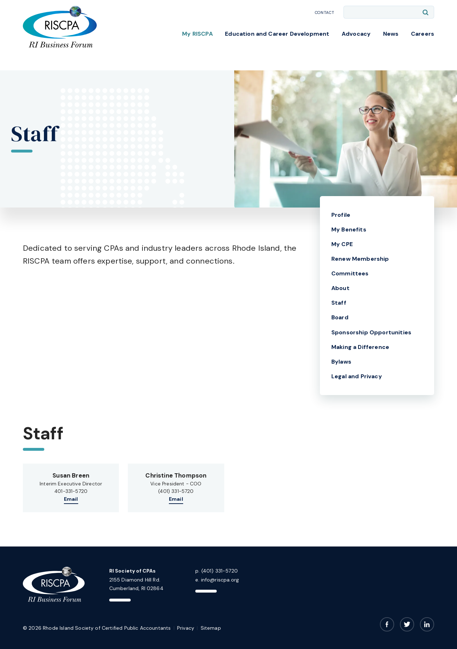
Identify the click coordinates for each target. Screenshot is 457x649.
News (391, 34)
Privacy (185, 628)
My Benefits (348, 229)
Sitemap (211, 628)
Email (71, 499)
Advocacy (356, 34)
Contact (325, 12)
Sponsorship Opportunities (371, 332)
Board (339, 317)
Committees (350, 273)
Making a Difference (360, 347)
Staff (338, 302)
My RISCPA (197, 34)
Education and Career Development (277, 34)
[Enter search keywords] (388, 12)
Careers (422, 34)
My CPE (342, 244)
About (340, 288)
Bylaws (341, 361)
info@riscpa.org (220, 579)
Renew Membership (360, 259)
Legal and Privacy (356, 376)
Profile (340, 215)
